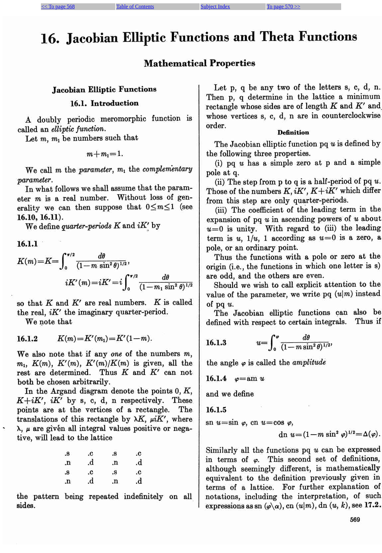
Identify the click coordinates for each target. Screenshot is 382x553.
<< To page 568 (58, 6)
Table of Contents (135, 6)
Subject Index (215, 6)
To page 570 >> (283, 6)
